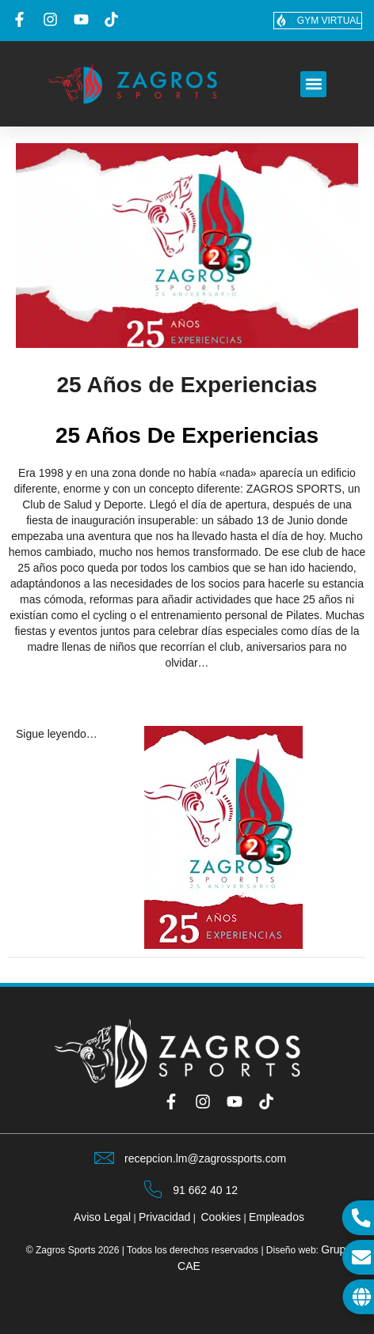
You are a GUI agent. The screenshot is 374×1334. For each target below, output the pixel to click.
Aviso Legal (102, 1217)
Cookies (221, 1217)
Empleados (276, 1217)
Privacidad (164, 1217)
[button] (313, 84)
